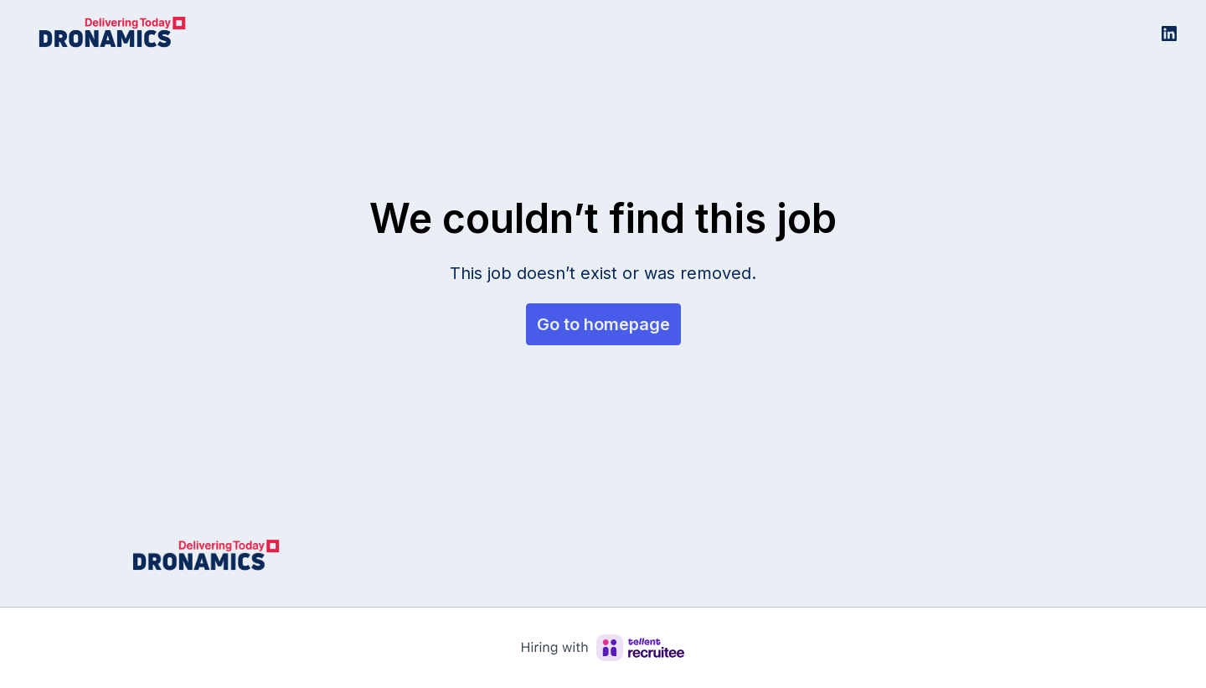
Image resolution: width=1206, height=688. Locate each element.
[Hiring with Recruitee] (603, 647)
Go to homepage (603, 324)
